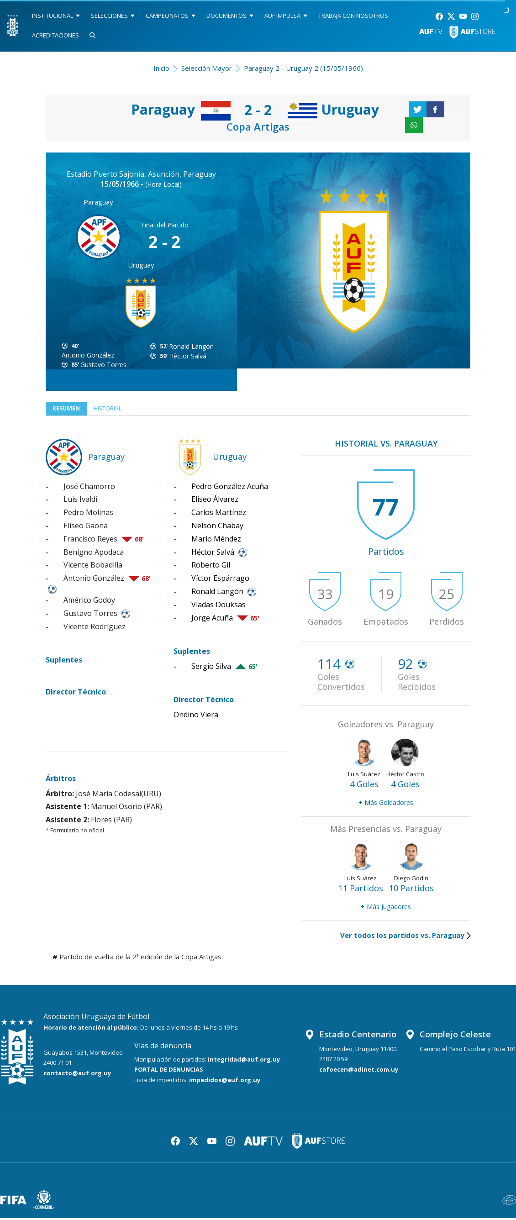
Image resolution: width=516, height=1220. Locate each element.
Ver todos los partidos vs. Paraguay (405, 936)
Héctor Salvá (187, 356)
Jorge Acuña (212, 620)
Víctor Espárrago (220, 580)
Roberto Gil (210, 567)
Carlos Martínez (218, 514)
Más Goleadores (385, 804)
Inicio (161, 68)
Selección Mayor (206, 68)
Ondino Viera (196, 716)
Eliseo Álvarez (214, 501)
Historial (117, 409)
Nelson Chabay (217, 527)
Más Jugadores (386, 908)
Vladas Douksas (218, 606)
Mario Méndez (216, 541)
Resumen (69, 409)
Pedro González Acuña (229, 488)
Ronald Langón (191, 346)
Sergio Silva (211, 668)
